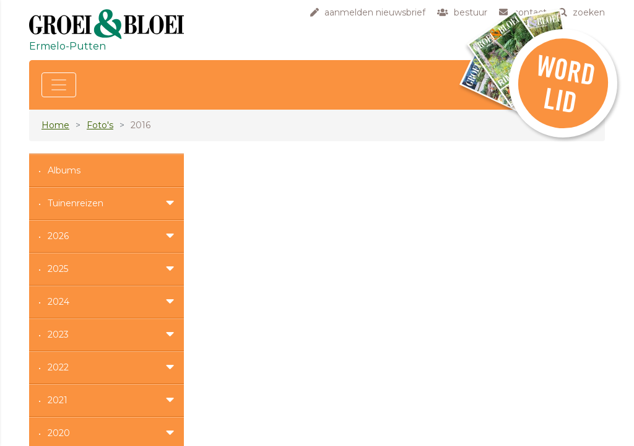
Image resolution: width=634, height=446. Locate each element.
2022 (58, 367)
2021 (57, 400)
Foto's (100, 125)
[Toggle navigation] (58, 84)
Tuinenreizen (75, 203)
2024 (58, 301)
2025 (58, 268)
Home (55, 125)
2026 (58, 236)
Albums (64, 170)
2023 (58, 334)
